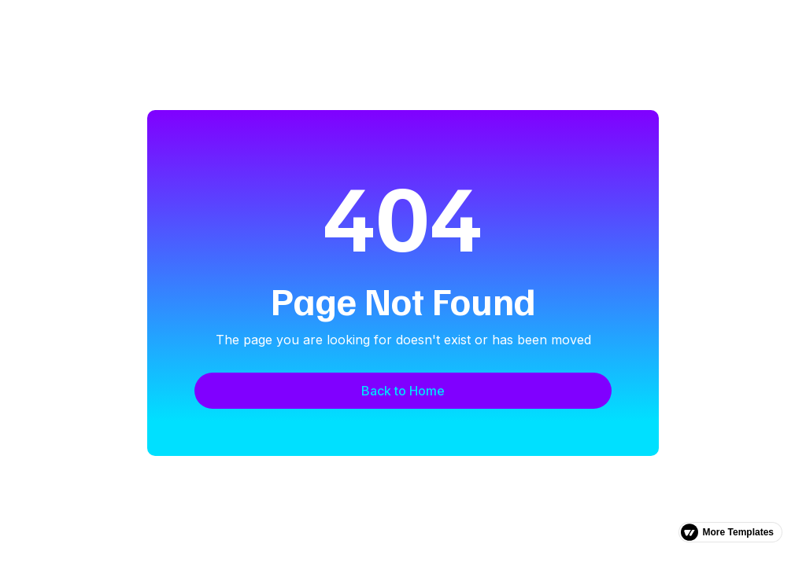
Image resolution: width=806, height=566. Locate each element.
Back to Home (403, 391)
